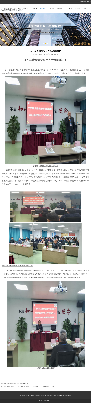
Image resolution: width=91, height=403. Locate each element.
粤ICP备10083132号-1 (45, 401)
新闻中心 (60, 8)
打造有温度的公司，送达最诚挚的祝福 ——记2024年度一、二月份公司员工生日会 (30, 386)
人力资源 (69, 8)
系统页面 (87, 8)
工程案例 (52, 8)
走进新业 (34, 8)
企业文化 (43, 8)
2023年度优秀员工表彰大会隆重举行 (17, 383)
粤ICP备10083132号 (65, 395)
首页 (26, 8)
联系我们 (78, 8)
